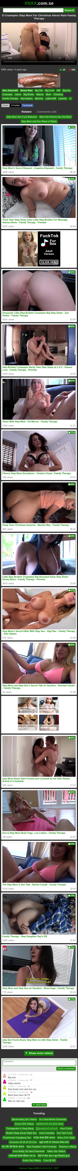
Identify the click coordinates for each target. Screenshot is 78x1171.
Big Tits (38, 90)
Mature (39, 94)
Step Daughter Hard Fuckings (41, 1147)
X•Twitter (15, 105)
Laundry (62, 98)
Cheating (58, 94)
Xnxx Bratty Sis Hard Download (28, 1151)
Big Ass (66, 90)
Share (5, 105)
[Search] (33, 10)
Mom (48, 94)
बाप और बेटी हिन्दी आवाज (13, 1147)
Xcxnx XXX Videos (24, 1124)
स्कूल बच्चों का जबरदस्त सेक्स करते (54, 1142)
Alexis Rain (26, 90)
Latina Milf (51, 98)
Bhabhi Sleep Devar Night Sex (21, 1133)
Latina (18, 94)
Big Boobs (28, 94)
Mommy (39, 98)
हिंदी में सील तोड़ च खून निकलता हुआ (53, 1156)
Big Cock (49, 90)
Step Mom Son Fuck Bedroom (22, 117)
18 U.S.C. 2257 (51, 1168)
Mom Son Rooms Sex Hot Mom (55, 117)
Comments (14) (46, 111)
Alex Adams (26, 98)
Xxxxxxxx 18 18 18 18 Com (23, 1142)
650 (72, 70)
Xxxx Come (66, 1128)
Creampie (7, 94)
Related (26, 111)
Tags (30, 1168)
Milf (58, 90)
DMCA (38, 1168)
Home (22, 1168)
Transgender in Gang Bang (19, 1128)
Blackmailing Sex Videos (24, 1119)
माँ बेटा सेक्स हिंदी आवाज (44, 1137)
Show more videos (39, 1053)
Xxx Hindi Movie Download (52, 1119)
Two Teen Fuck (64, 1133)
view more (39, 1105)
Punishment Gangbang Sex (17, 1137)
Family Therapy (10, 98)
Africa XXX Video (66, 1137)
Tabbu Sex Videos (56, 1151)
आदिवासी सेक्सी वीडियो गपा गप (22, 1156)
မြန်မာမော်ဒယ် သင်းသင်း (47, 1128)
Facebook (27, 105)
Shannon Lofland (67, 1147)
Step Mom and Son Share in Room (38, 121)
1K (62, 70)
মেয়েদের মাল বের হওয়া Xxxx (49, 1124)
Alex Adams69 (10, 90)
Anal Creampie (46, 1133)
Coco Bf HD (49, 1160)
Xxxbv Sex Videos (32, 1160)
